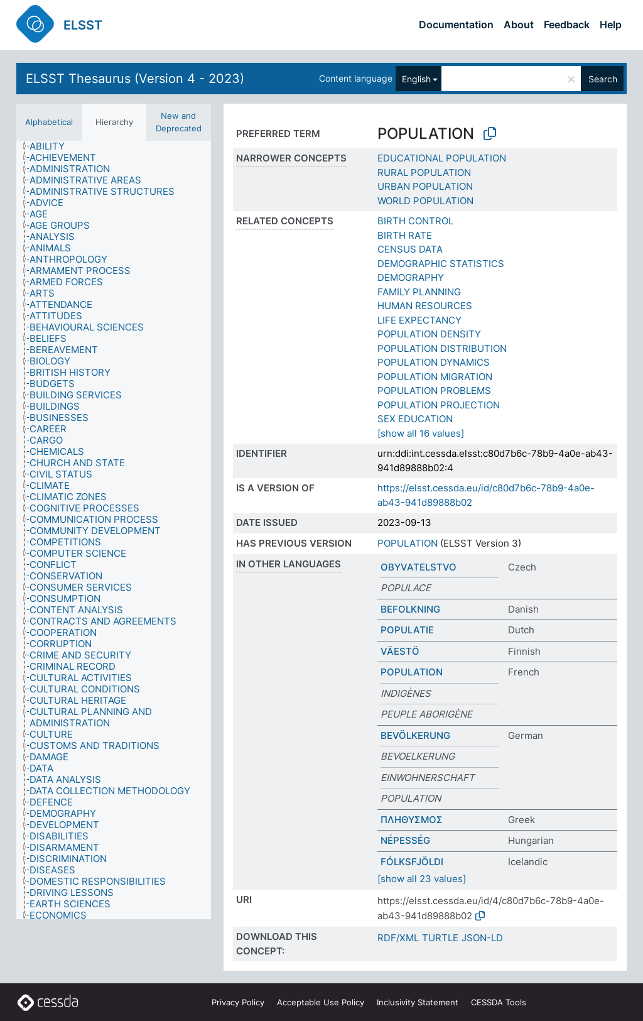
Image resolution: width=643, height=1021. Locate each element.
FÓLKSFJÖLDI (412, 862)
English (416, 79)
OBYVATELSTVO (419, 567)
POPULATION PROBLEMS (434, 390)
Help (611, 24)
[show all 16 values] (420, 433)
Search (602, 79)
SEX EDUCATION (415, 419)
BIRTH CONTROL (415, 221)
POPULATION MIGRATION (434, 377)
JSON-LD (482, 938)
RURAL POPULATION (424, 172)
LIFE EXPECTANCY (419, 320)
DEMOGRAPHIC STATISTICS (440, 264)
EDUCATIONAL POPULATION (441, 158)
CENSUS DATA (410, 249)
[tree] (113, 530)
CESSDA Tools (498, 1002)
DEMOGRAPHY (410, 277)
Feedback (567, 24)
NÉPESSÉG (405, 840)
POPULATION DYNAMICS (433, 362)
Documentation (456, 24)
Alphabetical (49, 122)
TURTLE (440, 938)
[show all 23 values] (421, 879)
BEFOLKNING (410, 609)
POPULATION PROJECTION (438, 405)
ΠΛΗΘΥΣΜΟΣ (412, 820)
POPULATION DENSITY (429, 334)
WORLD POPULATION (425, 201)
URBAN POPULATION (425, 186)
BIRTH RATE (404, 235)
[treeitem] (52, 146)
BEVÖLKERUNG (415, 735)
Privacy (238, 1002)
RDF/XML (398, 938)
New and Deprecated (179, 122)
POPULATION (407, 543)
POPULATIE (407, 630)
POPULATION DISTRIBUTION (442, 348)
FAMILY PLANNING (419, 292)
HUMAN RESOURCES (424, 306)
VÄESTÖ (400, 651)
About (519, 24)
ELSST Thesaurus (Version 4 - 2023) (135, 78)
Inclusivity (417, 1002)
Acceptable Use (320, 1002)
